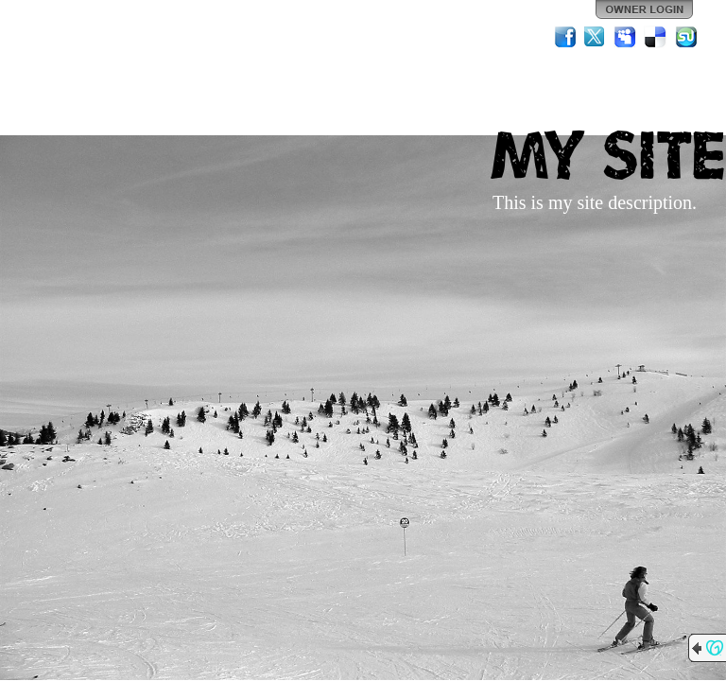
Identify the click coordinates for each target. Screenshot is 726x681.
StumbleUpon (686, 37)
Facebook (565, 37)
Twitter (595, 37)
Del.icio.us (656, 37)
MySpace (626, 37)
